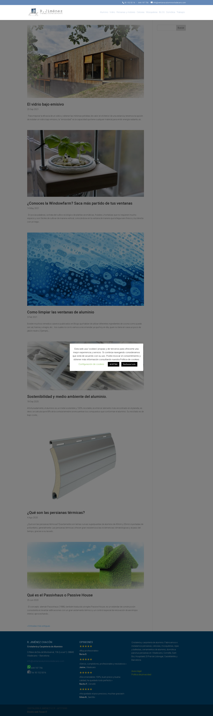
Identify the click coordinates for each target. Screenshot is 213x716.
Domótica (170, 12)
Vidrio (112, 12)
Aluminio (104, 12)
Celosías (141, 12)
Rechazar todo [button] (129, 364)
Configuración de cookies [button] (91, 364)
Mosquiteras (152, 12)
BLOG (162, 12)
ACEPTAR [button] (114, 364)
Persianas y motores (125, 12)
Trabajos (181, 12)
